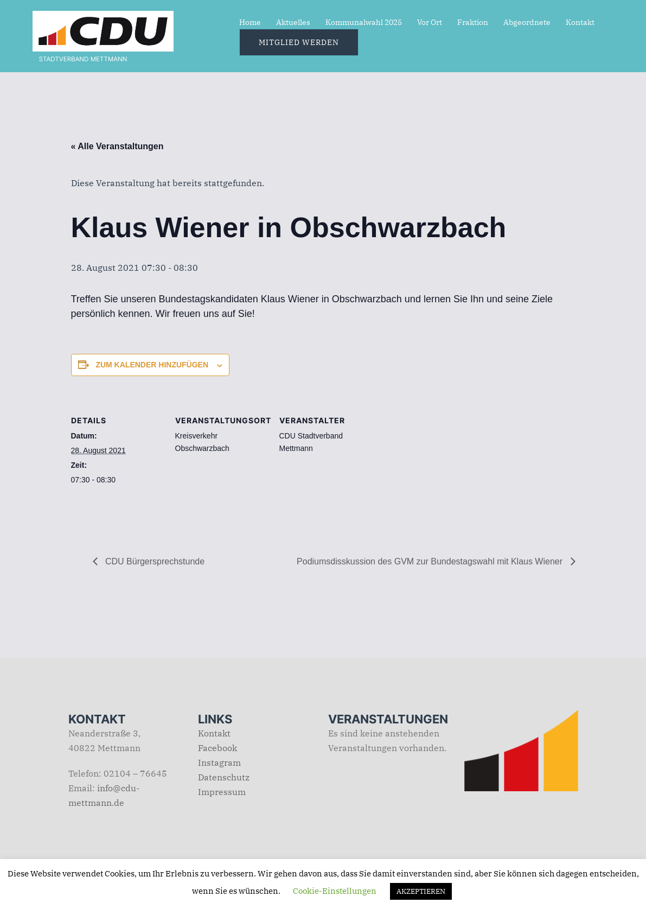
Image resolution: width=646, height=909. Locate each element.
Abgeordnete (527, 22)
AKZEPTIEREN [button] (420, 891)
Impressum (222, 791)
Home (250, 22)
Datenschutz (224, 777)
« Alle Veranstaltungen (117, 146)
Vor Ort (429, 22)
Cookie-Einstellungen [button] (334, 891)
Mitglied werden (299, 42)
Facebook (217, 747)
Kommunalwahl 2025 (363, 22)
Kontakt (580, 22)
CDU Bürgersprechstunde (154, 561)
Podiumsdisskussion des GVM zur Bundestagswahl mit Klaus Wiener (431, 561)
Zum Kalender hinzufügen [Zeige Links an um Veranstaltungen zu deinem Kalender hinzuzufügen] (151, 364)
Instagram (219, 762)
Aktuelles (293, 22)
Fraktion (472, 22)
